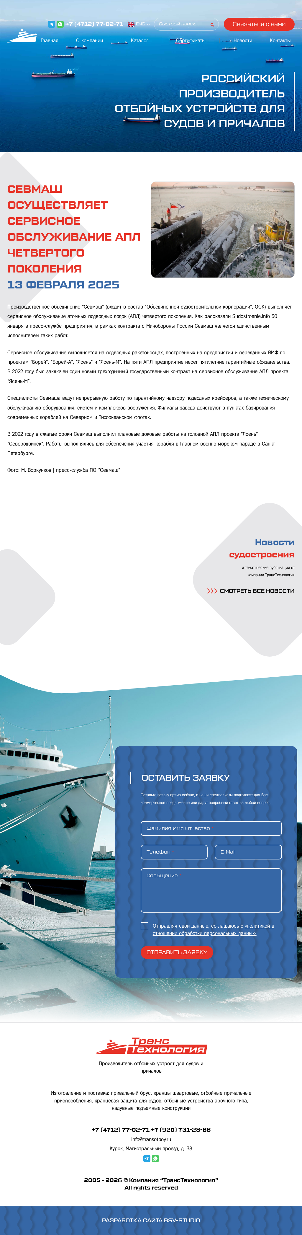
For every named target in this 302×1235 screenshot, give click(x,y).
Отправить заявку (177, 952)
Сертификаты (191, 40)
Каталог (139, 40)
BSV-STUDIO (182, 1220)
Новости (243, 40)
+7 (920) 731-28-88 (181, 1130)
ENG (140, 24)
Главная (49, 40)
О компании (89, 40)
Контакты (280, 40)
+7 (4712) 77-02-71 (94, 24)
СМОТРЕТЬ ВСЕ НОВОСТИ (251, 591)
